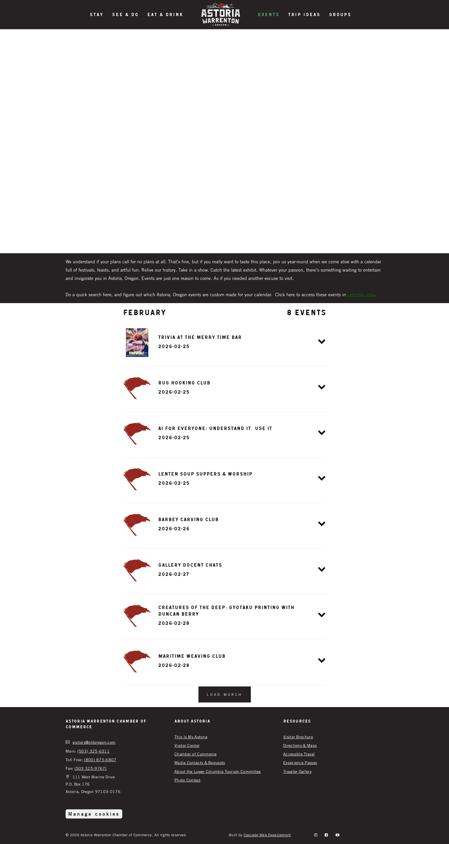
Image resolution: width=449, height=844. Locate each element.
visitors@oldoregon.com (94, 742)
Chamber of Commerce (195, 753)
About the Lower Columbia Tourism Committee (217, 771)
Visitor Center (187, 745)
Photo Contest (187, 780)
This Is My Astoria (190, 736)
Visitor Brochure (298, 736)
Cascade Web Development (267, 835)
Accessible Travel (299, 753)
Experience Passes (300, 762)
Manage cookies (94, 814)
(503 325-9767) (90, 768)
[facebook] (326, 835)
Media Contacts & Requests (199, 762)
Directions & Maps (300, 745)
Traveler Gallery (297, 771)
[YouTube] (337, 835)
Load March (225, 694)
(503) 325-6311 (93, 751)
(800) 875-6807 (100, 759)
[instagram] (315, 835)
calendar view (360, 294)
